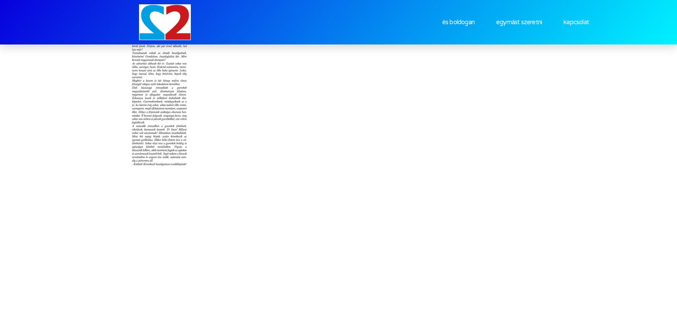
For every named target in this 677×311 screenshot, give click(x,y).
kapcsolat (576, 22)
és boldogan (458, 22)
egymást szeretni (519, 22)
